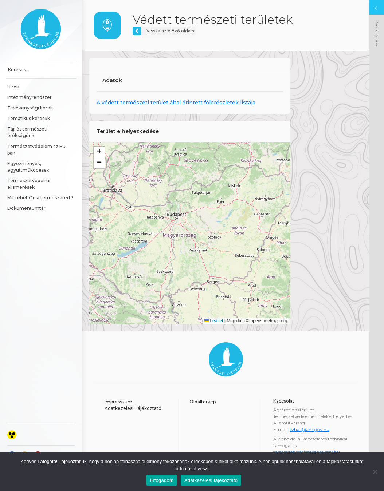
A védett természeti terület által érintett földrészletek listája (176, 102)
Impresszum (118, 401)
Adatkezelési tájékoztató (211, 480)
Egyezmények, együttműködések (28, 167)
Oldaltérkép (202, 401)
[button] (99, 152)
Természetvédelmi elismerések (29, 184)
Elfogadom (161, 480)
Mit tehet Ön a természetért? (40, 197)
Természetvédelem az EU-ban (37, 150)
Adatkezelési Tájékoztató (133, 408)
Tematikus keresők (28, 118)
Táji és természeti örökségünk (27, 132)
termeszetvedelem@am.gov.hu (306, 452)
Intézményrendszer (29, 97)
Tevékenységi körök (30, 108)
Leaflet (213, 320)
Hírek (13, 86)
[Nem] (375, 471)
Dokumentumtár (26, 208)
